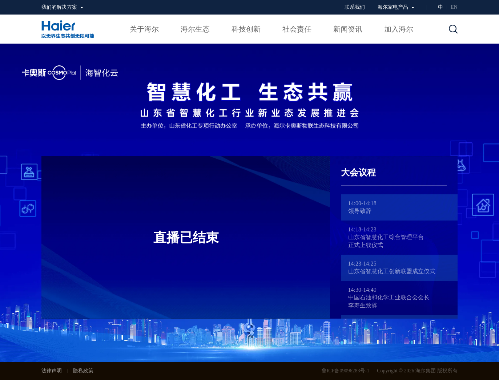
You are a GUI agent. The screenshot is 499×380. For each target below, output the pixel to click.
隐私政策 (83, 370)
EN (454, 7)
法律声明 (51, 370)
